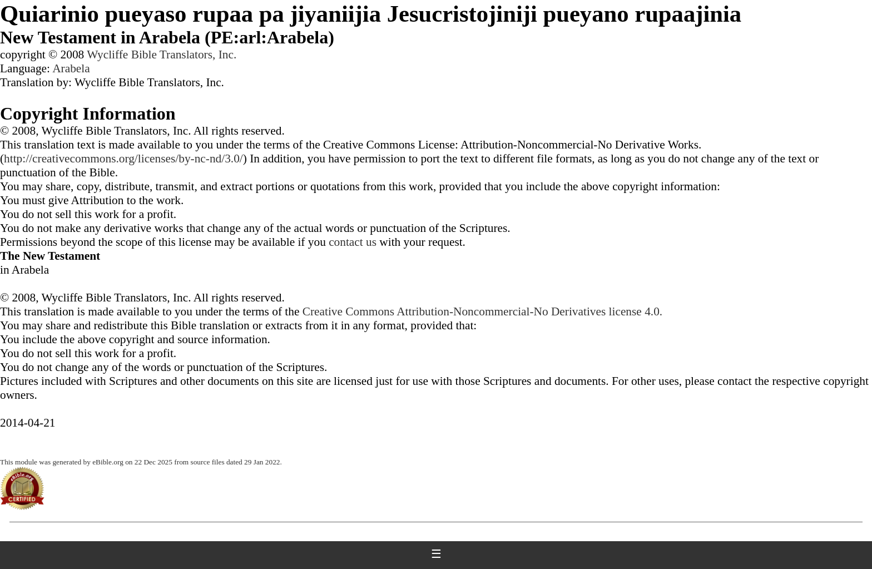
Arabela (71, 68)
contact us (352, 242)
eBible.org (107, 462)
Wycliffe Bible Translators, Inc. (161, 54)
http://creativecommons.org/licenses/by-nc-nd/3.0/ (123, 158)
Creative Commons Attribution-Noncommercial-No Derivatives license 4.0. (482, 311)
